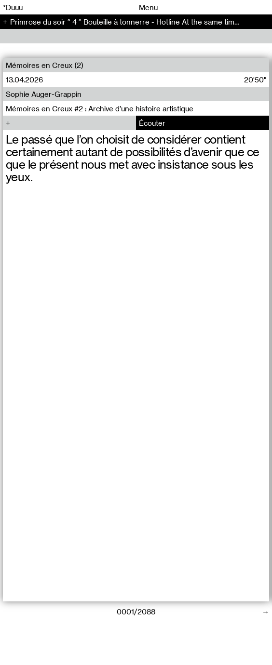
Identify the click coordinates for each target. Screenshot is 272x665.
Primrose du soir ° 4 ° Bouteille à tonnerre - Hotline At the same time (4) (130, 21)
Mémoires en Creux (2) (44, 65)
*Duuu (13, 7)
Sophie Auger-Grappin (44, 94)
